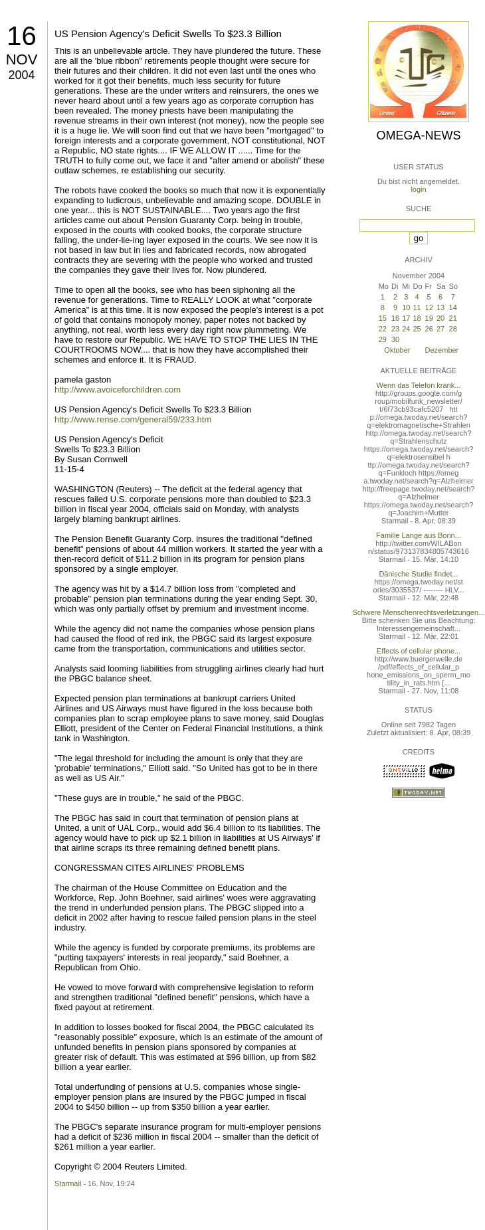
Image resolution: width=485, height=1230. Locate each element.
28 (453, 329)
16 (22, 35)
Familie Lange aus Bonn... (418, 535)
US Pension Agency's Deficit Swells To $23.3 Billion (168, 33)
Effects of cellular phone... (418, 651)
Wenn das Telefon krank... (419, 385)
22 (383, 329)
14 (453, 307)
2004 (21, 75)
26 (429, 329)
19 (429, 318)
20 (440, 318)
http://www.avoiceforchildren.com (117, 390)
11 (417, 307)
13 (440, 307)
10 (406, 307)
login (418, 189)
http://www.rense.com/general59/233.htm (132, 419)
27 (440, 329)
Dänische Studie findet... (418, 574)
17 (406, 318)
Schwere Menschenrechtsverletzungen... (419, 612)
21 (453, 318)
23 (395, 329)
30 (395, 339)
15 (383, 318)
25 (417, 329)
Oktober (397, 350)
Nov (22, 59)
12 (429, 307)
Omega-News (418, 135)
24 (406, 329)
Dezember (442, 350)
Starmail (67, 1183)
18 (417, 318)
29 (383, 339)
